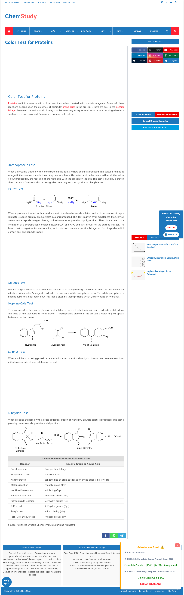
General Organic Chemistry (155, 121)
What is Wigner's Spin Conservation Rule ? (163, 259)
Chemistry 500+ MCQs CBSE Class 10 (92, 568)
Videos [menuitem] (137, 31)
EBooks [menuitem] (38, 31)
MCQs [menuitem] (120, 31)
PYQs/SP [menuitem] (154, 31)
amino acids (73, 107)
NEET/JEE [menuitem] (70, 31)
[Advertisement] (121, 16)
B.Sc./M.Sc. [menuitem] (86, 31)
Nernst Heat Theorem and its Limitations (42, 568)
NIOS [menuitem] (103, 31)
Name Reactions (143, 114)
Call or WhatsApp (150, 584)
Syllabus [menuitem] (21, 31)
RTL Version (54, 2)
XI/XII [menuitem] (53, 31)
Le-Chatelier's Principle (40, 573)
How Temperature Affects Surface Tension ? (162, 246)
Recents (155, 237)
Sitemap (65, 2)
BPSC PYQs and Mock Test (155, 127)
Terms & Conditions (13, 2)
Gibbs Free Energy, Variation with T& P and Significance (31, 562)
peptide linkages (17, 110)
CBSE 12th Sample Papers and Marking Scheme (92, 565)
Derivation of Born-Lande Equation (20, 565)
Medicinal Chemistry (167, 114)
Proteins (12, 103)
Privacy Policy (29, 2)
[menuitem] (9, 31)
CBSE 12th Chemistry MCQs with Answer (92, 562)
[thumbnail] (138, 248)
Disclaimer (42, 2)
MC (72, 2)
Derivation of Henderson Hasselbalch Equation (30, 572)
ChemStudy (25, 591)
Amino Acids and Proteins (35, 556)
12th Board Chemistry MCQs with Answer (92, 559)
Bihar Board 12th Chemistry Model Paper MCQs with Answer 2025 (92, 554)
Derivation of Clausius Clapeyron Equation (38, 559)
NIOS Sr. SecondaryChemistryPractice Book (171, 224)
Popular (139, 237)
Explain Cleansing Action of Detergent (159, 273)
